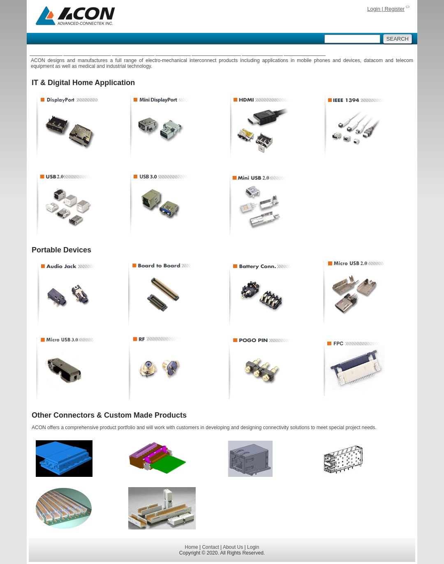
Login (253, 547)
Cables (173, 51)
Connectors (87, 51)
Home (46, 51)
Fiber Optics (216, 51)
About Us (305, 51)
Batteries (262, 51)
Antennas (133, 51)
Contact (210, 547)
